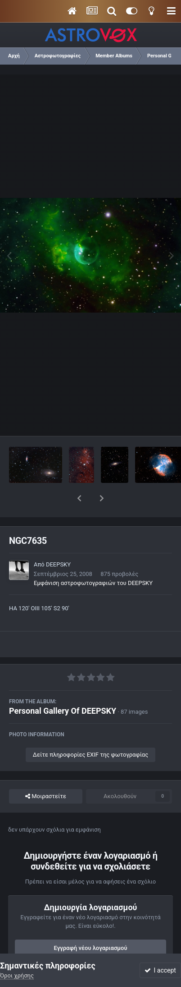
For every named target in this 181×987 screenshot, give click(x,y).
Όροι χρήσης (17, 975)
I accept (160, 970)
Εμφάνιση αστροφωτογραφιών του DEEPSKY (93, 559)
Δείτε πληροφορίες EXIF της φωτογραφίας (90, 731)
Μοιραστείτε (45, 773)
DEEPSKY (58, 541)
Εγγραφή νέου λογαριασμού (90, 924)
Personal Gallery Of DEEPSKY (62, 687)
